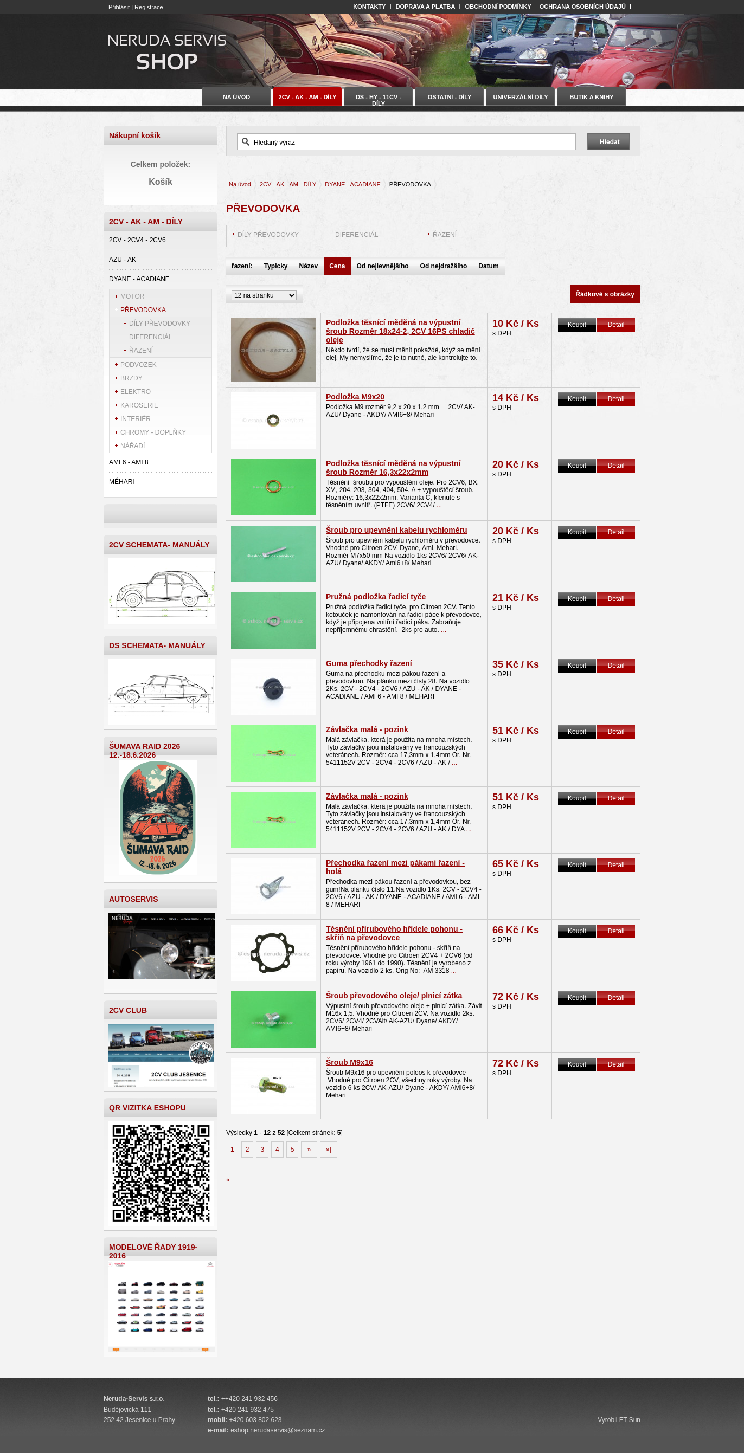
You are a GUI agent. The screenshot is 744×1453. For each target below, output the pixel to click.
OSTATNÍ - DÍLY (449, 97)
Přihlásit (119, 7)
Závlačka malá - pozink (367, 729)
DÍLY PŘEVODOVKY (159, 323)
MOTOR (132, 296)
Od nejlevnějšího (383, 266)
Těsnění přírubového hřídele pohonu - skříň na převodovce (394, 933)
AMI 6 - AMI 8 (129, 462)
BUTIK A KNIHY (591, 97)
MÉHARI (121, 482)
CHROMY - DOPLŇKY (153, 432)
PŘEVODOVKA (143, 310)
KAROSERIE (139, 405)
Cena (337, 266)
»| (328, 1149)
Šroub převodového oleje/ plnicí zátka (394, 995)
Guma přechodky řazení (369, 663)
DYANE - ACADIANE (139, 279)
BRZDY (131, 378)
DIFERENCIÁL (150, 337)
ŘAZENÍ (141, 350)
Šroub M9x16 (349, 1062)
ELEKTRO (135, 392)
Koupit (577, 324)
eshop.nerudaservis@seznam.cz (277, 1430)
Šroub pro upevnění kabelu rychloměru (396, 530)
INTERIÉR (135, 419)
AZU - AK (122, 259)
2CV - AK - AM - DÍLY (288, 184)
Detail (616, 324)
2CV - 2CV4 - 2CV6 (137, 240)
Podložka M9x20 (355, 396)
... (439, 505)
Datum (488, 266)
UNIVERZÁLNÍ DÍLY (520, 97)
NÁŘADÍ (132, 446)
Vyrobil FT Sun (619, 1420)
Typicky (276, 266)
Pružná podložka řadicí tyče (376, 596)
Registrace (148, 7)
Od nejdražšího (443, 266)
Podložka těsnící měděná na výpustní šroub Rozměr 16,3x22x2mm (393, 467)
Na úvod (240, 184)
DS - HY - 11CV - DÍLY (378, 100)
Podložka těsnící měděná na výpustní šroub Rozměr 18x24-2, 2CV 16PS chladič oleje (400, 331)
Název (308, 266)
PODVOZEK (138, 365)
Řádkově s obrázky (604, 294)
